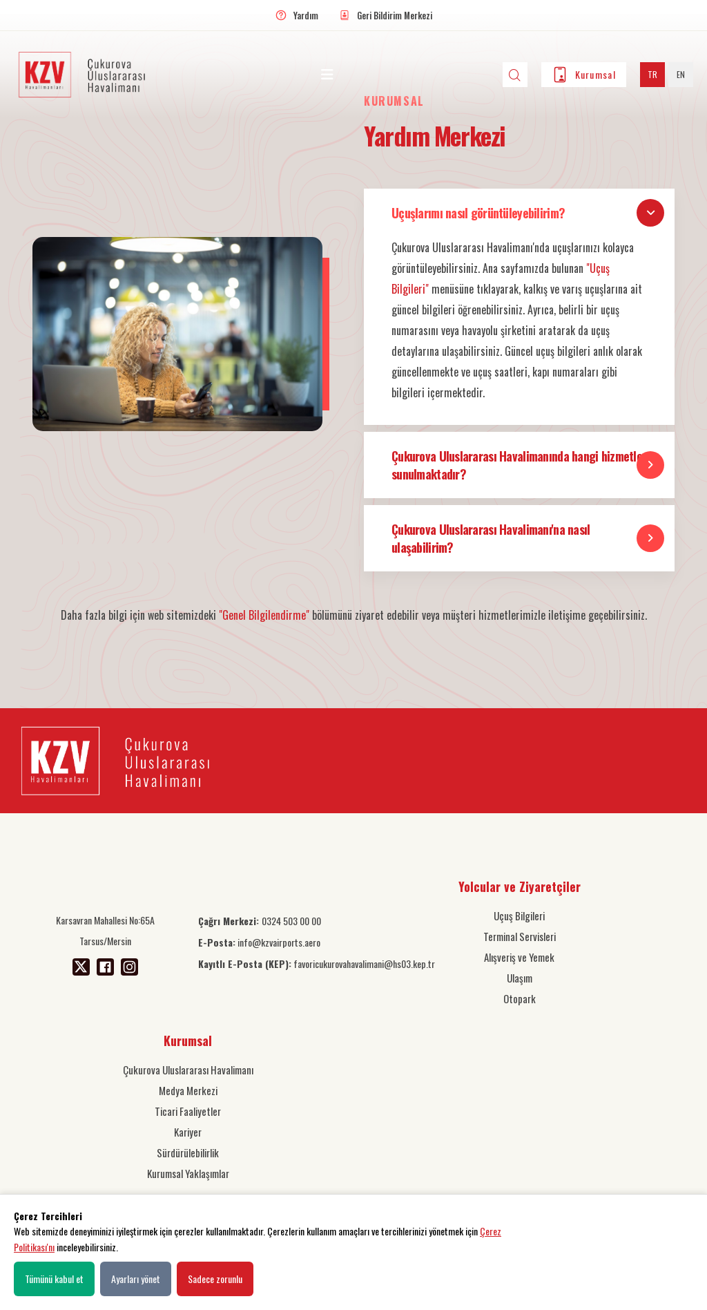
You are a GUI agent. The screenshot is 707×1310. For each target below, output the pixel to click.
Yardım (305, 15)
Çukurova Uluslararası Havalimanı (188, 1069)
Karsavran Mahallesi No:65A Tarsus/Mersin (105, 930)
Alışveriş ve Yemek (519, 957)
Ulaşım (519, 977)
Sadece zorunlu (215, 1278)
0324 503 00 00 (259, 920)
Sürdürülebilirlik (188, 1152)
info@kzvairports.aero (259, 942)
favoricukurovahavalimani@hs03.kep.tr (316, 963)
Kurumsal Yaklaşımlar (188, 1173)
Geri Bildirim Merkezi (394, 15)
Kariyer (188, 1131)
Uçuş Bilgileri (519, 915)
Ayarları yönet (135, 1278)
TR (652, 74)
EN (681, 74)
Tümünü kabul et (54, 1278)
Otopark (519, 998)
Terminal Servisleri (519, 936)
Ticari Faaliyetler (188, 1111)
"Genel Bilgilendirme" (264, 615)
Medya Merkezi (188, 1090)
